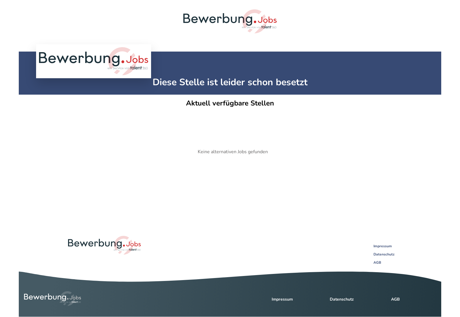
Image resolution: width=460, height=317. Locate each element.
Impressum (382, 246)
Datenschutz (384, 254)
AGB (377, 262)
